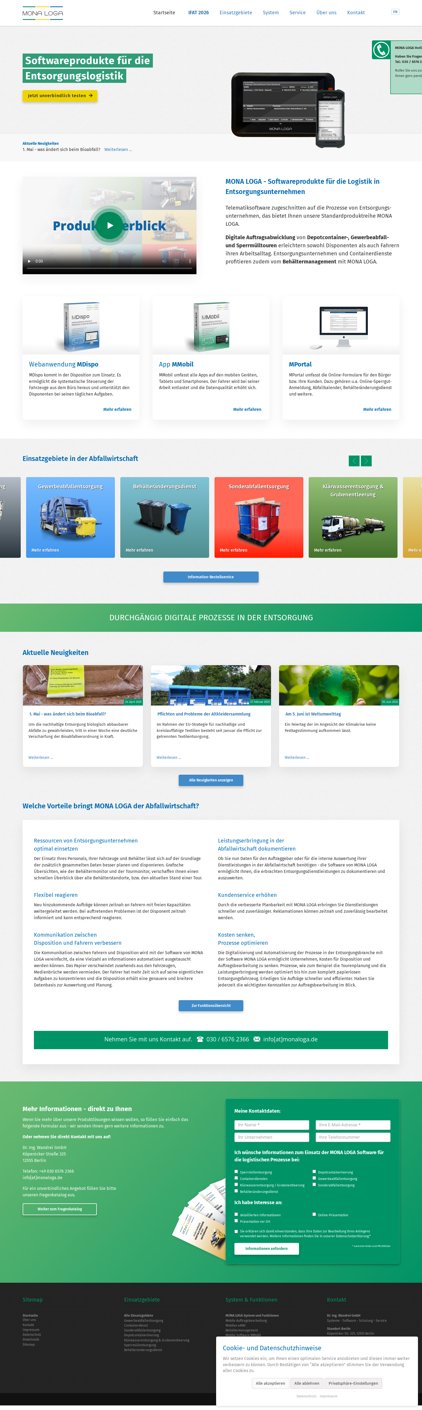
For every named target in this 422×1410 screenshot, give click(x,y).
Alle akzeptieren (270, 1383)
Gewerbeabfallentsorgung (337, 1179)
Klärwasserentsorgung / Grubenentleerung (272, 1186)
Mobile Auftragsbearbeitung (248, 1321)
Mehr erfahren (117, 409)
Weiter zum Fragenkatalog (55, 1208)
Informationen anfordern (266, 1249)
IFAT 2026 (198, 13)
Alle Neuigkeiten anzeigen (211, 780)
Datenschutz (33, 1336)
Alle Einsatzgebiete (139, 1316)
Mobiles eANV (236, 1327)
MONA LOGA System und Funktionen (254, 1316)
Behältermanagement (243, 1332)
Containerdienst (137, 1327)
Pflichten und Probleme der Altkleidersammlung (204, 713)
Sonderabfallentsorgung (336, 1186)
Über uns (326, 13)
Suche (376, 11)
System (271, 13)
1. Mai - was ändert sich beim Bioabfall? (61, 149)
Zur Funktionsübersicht (211, 1005)
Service (298, 13)
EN (395, 12)
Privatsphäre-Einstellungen (353, 1383)
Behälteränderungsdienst (259, 1192)
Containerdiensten (254, 1179)
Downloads (31, 1341)
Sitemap (29, 1347)
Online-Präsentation (333, 1216)
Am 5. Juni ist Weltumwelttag (313, 713)
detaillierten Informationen (260, 1216)
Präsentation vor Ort (255, 1222)
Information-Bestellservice (211, 576)
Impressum (31, 1331)
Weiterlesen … (118, 149)
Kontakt (356, 13)
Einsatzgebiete (236, 13)
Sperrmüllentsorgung (256, 1173)
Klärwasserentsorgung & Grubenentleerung (159, 1342)
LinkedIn (384, 11)
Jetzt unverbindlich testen (61, 94)
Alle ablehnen (306, 1383)
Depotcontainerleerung (335, 1173)
